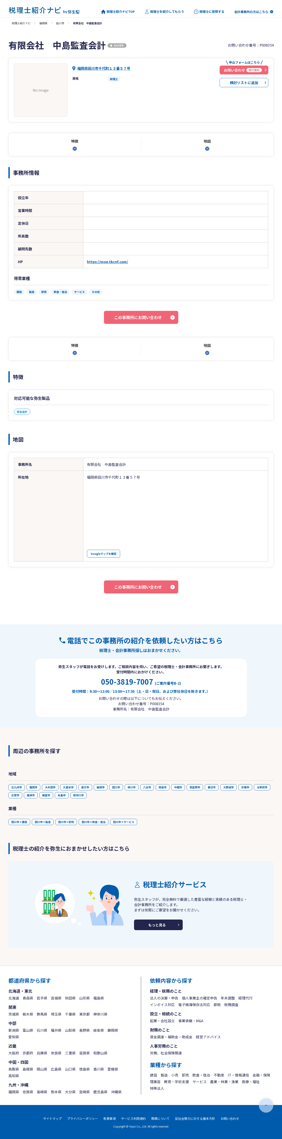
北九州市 (16, 787)
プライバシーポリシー (82, 1118)
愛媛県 (112, 1069)
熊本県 (56, 1091)
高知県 (13, 1075)
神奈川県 (100, 1014)
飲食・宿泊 (201, 1075)
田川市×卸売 (66, 822)
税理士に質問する (209, 11)
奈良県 (56, 1053)
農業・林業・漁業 (224, 1081)
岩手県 (42, 998)
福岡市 (33, 787)
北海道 (13, 998)
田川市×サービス (123, 822)
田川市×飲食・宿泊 (94, 822)
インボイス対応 (162, 1004)
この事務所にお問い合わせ (138, 317)
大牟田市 (50, 787)
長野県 (84, 1030)
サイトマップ (52, 1118)
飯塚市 (101, 787)
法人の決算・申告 (164, 998)
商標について (160, 1118)
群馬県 (42, 1014)
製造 (164, 1075)
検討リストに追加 (244, 82)
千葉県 (70, 1014)
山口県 (70, 1069)
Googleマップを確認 (103, 553)
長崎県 (42, 1091)
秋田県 (70, 998)
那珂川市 (78, 795)
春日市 (212, 787)
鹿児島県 (100, 1091)
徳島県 (84, 1069)
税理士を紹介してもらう (164, 11)
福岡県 (43, 23)
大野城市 (228, 787)
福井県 (56, 1030)
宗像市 (245, 787)
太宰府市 (262, 787)
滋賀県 (84, 1053)
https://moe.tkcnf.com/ (107, 261)
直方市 (85, 787)
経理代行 (245, 998)
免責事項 (109, 1118)
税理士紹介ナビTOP (118, 11)
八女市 (147, 787)
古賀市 (15, 795)
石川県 (42, 1030)
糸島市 (62, 795)
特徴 (74, 141)
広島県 (56, 1069)
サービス (199, 1081)
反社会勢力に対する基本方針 (195, 1118)
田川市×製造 (43, 822)
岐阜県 (98, 1030)
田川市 (60, 23)
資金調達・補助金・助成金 (171, 1036)
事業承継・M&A (190, 1020)
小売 (174, 1075)
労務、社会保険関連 (166, 1053)
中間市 (178, 787)
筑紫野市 (195, 787)
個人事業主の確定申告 (199, 998)
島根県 (28, 1069)
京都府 (28, 1053)
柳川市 (132, 787)
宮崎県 (84, 1091)
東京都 (84, 1014)
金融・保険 (261, 1075)
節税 (217, 1004)
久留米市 (68, 787)
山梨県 (70, 1030)
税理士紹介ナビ (21, 23)
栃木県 (28, 1014)
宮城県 (56, 998)
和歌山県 (100, 1053)
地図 (207, 141)
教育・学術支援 (176, 1081)
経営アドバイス (208, 1036)
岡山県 (42, 1069)
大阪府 (13, 1053)
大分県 (70, 1091)
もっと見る (157, 924)
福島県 (98, 998)
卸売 (185, 1075)
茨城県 (13, 1014)
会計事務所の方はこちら (251, 12)
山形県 (84, 998)
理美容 (155, 1081)
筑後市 (163, 787)
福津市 (31, 795)
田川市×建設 (19, 822)
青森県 (28, 998)
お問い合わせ (230, 1118)
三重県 (70, 1053)
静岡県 (112, 1030)
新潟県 (13, 1030)
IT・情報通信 (238, 1075)
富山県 (28, 1030)
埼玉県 (56, 1014)
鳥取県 (13, 1069)
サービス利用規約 (133, 1118)
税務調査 (231, 1004)
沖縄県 (116, 1091)
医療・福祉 (251, 1081)
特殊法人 (157, 1088)
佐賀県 (28, 1091)
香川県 (98, 1069)
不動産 (219, 1075)
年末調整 (228, 998)
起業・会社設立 (162, 1020)
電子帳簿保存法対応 (194, 1004)
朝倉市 (46, 795)
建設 (153, 1075)
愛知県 (13, 1036)
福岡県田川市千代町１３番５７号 (103, 68)
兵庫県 (42, 1053)
